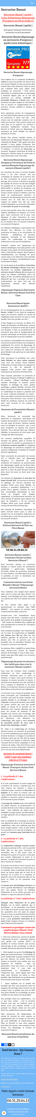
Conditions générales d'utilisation (18, 1109)
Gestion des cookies (18, 1114)
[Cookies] (4, 1113)
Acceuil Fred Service (5, 1086)
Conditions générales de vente (18, 1112)
